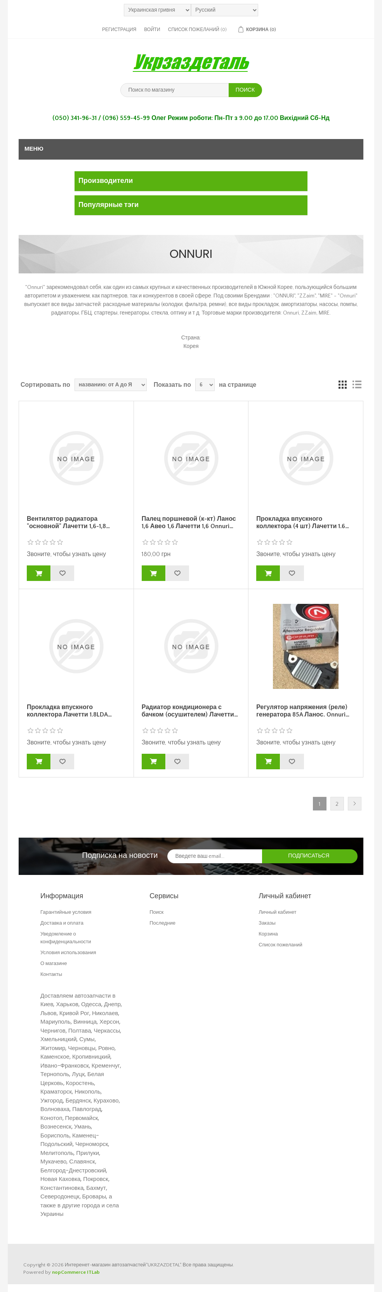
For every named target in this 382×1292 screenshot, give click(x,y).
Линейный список (356, 385)
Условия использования (68, 952)
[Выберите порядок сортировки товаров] (111, 385)
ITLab (93, 1272)
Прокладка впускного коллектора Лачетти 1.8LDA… (69, 711)
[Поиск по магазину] (174, 90)
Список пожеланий (280, 944)
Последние (162, 923)
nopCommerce (69, 1272)
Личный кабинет (277, 912)
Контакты (51, 974)
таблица (342, 385)
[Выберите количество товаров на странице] (205, 385)
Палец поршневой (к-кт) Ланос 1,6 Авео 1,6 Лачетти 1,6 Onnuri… (189, 522)
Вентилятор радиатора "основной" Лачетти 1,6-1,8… (68, 522)
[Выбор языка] (224, 10)
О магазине (53, 963)
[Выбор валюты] (157, 10)
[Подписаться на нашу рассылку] (214, 856)
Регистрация (119, 29)
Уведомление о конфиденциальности (65, 937)
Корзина (268, 933)
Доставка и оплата (61, 923)
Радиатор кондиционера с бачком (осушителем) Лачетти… (190, 711)
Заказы (267, 923)
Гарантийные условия (65, 912)
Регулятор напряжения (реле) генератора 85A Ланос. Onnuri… (302, 711)
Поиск (156, 912)
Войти (152, 29)
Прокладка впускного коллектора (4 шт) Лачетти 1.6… (302, 522)
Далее (354, 803)
